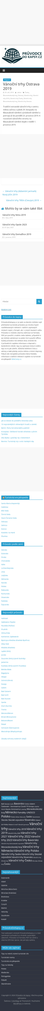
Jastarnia (4, 662)
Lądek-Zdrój (6, 651)
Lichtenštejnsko (7, 568)
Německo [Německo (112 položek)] (11, 812)
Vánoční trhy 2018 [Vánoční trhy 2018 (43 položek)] (17, 829)
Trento (3, 709)
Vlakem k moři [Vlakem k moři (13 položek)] (13, 825)
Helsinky (4, 912)
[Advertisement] (22, 22)
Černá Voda (5, 514)
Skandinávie (6, 984)
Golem (3, 688)
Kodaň (3, 919)
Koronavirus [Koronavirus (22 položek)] (16, 809)
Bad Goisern (6, 691)
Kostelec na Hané (8, 532)
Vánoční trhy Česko (16, 98)
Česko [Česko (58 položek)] (7, 863)
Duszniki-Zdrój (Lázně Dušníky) (13, 658)
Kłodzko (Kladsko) (8, 647)
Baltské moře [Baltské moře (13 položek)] (9, 804)
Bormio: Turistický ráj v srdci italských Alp (17, 441)
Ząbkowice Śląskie (8, 622)
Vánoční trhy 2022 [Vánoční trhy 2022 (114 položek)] (19, 836)
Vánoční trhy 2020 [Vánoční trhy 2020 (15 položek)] (14, 833)
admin (19, 92)
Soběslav (4, 507)
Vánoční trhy (28, 95)
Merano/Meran (7, 713)
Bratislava (5, 897)
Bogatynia (5, 673)
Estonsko (4, 553)
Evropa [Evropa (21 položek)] (31, 806)
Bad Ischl (4, 695)
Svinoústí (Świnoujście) (10, 728)
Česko (27, 92)
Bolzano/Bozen (7, 720)
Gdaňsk (4, 885)
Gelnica (4, 525)
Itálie (3, 564)
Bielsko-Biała (6, 669)
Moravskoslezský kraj (10, 95)
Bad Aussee (5, 698)
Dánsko (4, 550)
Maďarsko (5, 972)
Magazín (7, 80)
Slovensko (5, 597)
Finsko (3, 557)
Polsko (3, 586)
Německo (5, 579)
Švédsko (4, 601)
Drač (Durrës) (6, 706)
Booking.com (6, 309)
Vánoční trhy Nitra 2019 (14, 214)
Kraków (4, 900)
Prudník (4, 629)
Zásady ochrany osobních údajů (13, 739)
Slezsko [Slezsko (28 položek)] (4, 820)
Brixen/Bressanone (8, 717)
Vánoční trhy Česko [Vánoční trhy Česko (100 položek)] (20, 860)
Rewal (3, 724)
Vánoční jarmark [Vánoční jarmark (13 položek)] (23, 825)
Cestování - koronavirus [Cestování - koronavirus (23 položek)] (10, 806)
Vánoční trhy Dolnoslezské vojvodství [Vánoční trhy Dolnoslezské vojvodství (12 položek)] (12, 843)
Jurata (3, 655)
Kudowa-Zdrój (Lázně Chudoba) (13, 666)
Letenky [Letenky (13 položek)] (23, 809)
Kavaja (3, 684)
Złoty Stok (5, 644)
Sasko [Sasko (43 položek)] (29, 816)
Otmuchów (5, 633)
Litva (3, 572)
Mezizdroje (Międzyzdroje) (11, 731)
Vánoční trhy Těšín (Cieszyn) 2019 (24, 200)
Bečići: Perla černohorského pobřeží (15, 428)
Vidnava (4, 522)
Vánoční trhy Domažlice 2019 (16, 234)
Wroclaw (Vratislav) (8, 893)
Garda (3, 702)
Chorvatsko (5, 561)
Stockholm (5, 915)
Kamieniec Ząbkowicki (10, 636)
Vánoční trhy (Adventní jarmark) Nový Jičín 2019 (19, 193)
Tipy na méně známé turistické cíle (15, 954)
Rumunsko (5, 594)
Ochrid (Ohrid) (7, 680)
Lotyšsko (4, 575)
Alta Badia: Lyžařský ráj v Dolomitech (15, 438)
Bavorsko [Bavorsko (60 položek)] (19, 803)
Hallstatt (4, 618)
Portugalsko (5, 976)
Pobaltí (4, 980)
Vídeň (3, 881)
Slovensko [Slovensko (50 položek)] (30, 819)
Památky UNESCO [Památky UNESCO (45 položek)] (26, 812)
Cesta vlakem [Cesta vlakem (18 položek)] (30, 804)
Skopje (3, 677)
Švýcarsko (5, 604)
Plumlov (4, 536)
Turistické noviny (8, 957)
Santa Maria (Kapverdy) (10, 503)
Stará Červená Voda (9, 518)
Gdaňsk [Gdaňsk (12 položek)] (36, 806)
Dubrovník (5, 878)
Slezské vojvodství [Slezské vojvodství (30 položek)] (16, 820)
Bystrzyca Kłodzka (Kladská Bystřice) (15, 640)
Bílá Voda (5, 511)
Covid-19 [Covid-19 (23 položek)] (24, 806)
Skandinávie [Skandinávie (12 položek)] (36, 817)
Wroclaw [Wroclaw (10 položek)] (35, 861)
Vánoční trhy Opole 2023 (14, 224)
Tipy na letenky (7, 965)
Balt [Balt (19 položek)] (2, 804)
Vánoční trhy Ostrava (25, 101)
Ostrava (20, 95)
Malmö (4, 908)
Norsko (4, 583)
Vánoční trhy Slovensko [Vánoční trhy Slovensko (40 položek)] (22, 857)
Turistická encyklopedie (16, 497)
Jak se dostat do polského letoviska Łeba (17, 421)
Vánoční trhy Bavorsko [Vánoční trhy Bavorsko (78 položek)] (26, 840)
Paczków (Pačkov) (8, 626)
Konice (4, 529)
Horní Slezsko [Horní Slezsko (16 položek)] (6, 809)
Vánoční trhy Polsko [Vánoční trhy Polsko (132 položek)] (26, 850)
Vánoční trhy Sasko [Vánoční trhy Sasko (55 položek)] (11, 854)
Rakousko (5, 590)
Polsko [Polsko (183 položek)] (5, 816)
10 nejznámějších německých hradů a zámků (19, 424)
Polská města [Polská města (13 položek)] (15, 817)
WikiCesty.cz (16, 359)
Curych (4, 904)
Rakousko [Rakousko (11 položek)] (23, 817)
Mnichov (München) (9, 889)
